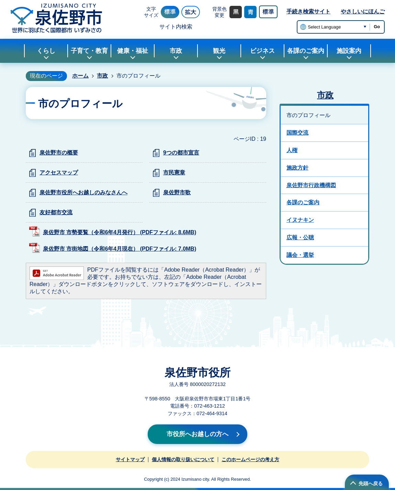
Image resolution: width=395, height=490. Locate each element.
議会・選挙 (300, 255)
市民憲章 (174, 172)
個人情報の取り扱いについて (183, 459)
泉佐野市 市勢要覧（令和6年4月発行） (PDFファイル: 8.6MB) (119, 232)
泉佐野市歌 (177, 192)
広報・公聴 (300, 237)
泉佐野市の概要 (59, 153)
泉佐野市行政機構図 (311, 185)
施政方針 (297, 168)
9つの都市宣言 (181, 153)
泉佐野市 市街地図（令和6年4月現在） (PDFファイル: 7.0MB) (119, 249)
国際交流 (297, 133)
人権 (291, 150)
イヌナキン (300, 220)
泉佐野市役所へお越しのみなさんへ (83, 192)
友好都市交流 (56, 212)
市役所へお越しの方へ (197, 434)
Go (377, 26)
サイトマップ (130, 459)
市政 (102, 76)
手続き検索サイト (308, 11)
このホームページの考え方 (250, 459)
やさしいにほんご (363, 11)
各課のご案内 (302, 202)
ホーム (80, 76)
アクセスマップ (59, 172)
